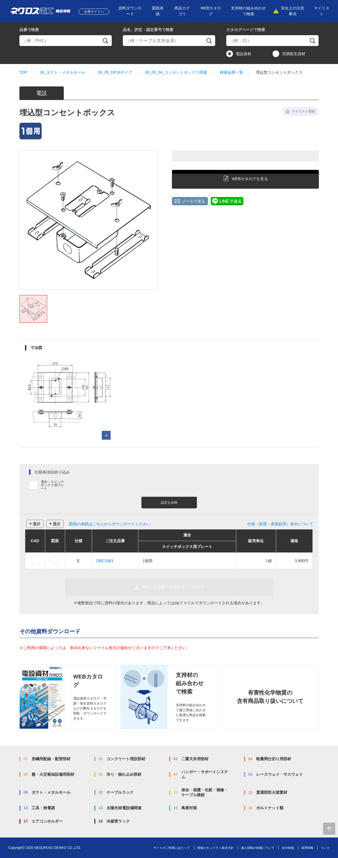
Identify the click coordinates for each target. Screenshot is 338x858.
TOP (23, 72)
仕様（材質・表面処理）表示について (280, 524)
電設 (41, 93)
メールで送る (193, 201)
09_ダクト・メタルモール (62, 72)
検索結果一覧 (231, 72)
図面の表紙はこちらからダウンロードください (110, 524)
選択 (36, 524)
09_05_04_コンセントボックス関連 (176, 72)
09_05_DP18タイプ (115, 72)
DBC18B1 (104, 561)
